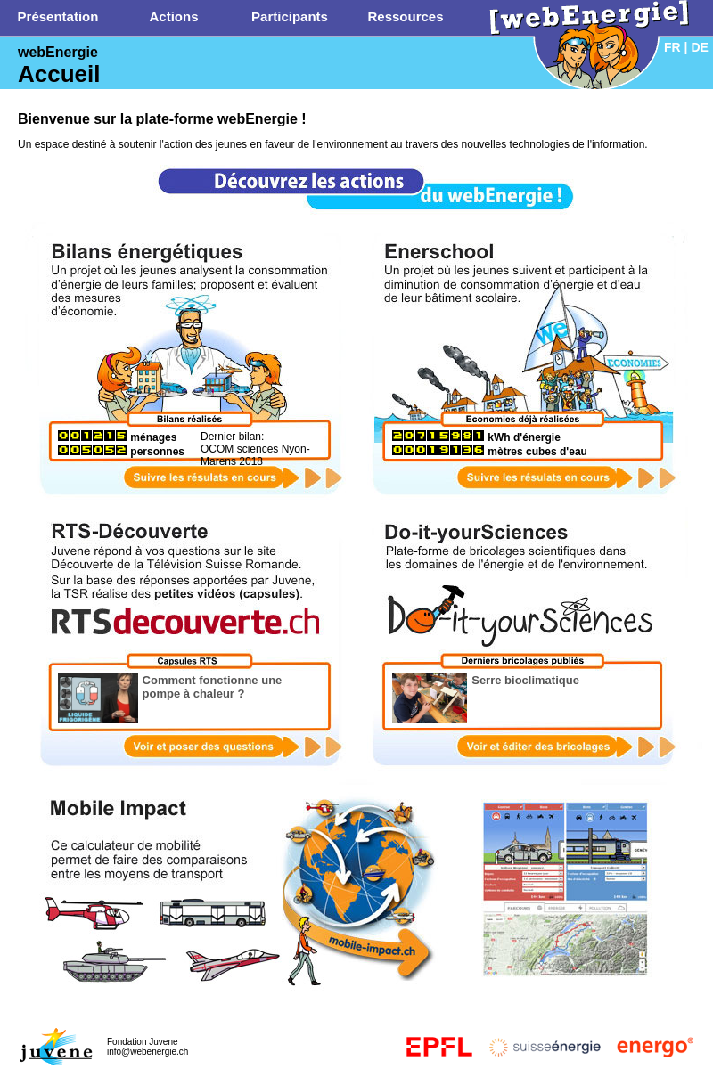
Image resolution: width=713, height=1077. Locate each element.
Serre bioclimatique (525, 680)
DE (699, 47)
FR (672, 47)
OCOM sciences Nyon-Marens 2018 (255, 455)
